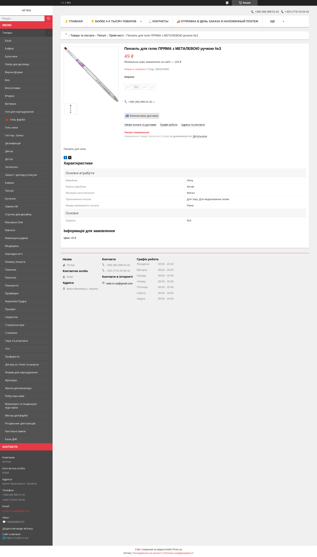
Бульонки (11, 56)
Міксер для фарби (16, 415)
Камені (9, 183)
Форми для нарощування (21, 372)
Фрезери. (11, 380)
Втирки (9, 96)
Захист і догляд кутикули (21, 175)
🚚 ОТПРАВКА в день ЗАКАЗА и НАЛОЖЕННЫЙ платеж (217, 21)
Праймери (11, 293)
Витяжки (10, 104)
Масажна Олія (14, 222)
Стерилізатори (14, 325)
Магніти (10, 230)
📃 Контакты (158, 21)
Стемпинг (11, 333)
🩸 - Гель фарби (15, 119)
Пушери (10, 309)
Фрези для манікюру (18, 388)
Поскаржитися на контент (147, 553)
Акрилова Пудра (15, 301)
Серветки (11, 317)
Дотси (9, 159)
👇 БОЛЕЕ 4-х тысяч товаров (113, 21)
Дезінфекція (13, 143)
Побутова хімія (14, 396)
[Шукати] (48, 18)
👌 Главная (74, 21)
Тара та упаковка (16, 341)
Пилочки (10, 277)
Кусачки (10, 198)
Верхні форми (14, 72)
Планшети (11, 285)
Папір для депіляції (17, 64)
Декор (9, 151)
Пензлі (9, 190)
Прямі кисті (116, 35)
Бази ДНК (11, 439)
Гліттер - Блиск (14, 135)
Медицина (12, 246)
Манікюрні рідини (16, 238)
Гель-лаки (11, 127)
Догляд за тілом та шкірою (22, 364)
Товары (7, 32)
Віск (7, 80)
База (8, 40)
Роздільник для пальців (20, 423)
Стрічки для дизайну (18, 214)
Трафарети (12, 356)
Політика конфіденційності (178, 553)
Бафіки (9, 48)
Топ (7, 348)
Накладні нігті (14, 254)
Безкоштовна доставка (144, 115)
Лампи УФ (11, 206)
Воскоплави (12, 88)
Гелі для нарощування (19, 111)
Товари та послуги (82, 35)
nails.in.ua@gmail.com (16, 511)
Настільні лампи (15, 431)
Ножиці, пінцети (15, 262)
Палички (10, 269)
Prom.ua (177, 549)
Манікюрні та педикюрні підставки (21, 405)
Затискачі (11, 167)
